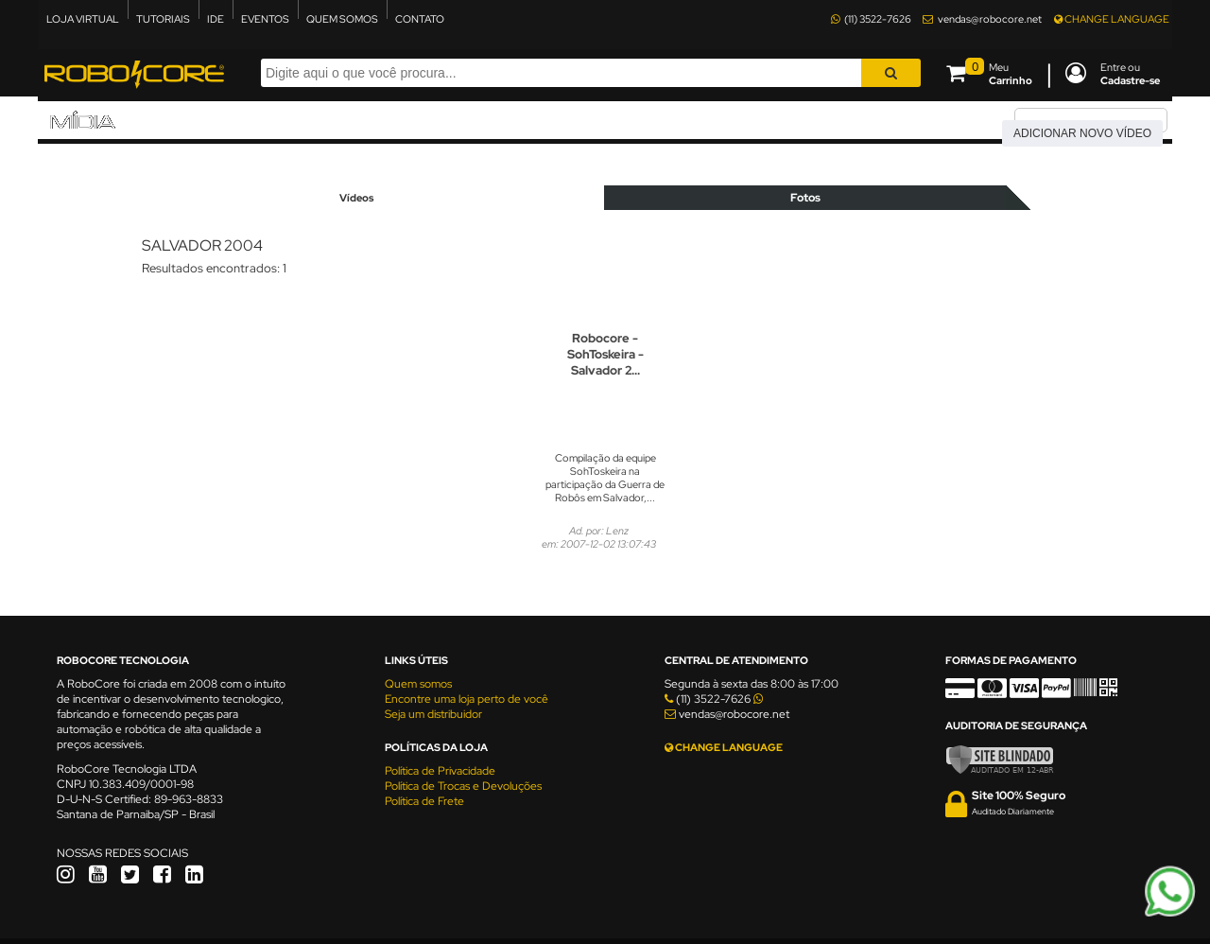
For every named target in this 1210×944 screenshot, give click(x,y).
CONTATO (419, 19)
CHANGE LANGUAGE (1111, 19)
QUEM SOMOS (342, 19)
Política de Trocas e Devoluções (463, 786)
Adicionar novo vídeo (1082, 133)
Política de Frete (424, 801)
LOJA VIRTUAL (82, 19)
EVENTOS (265, 19)
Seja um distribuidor (433, 714)
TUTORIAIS (163, 19)
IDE (215, 19)
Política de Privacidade (440, 770)
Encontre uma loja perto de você (466, 699)
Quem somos (418, 683)
